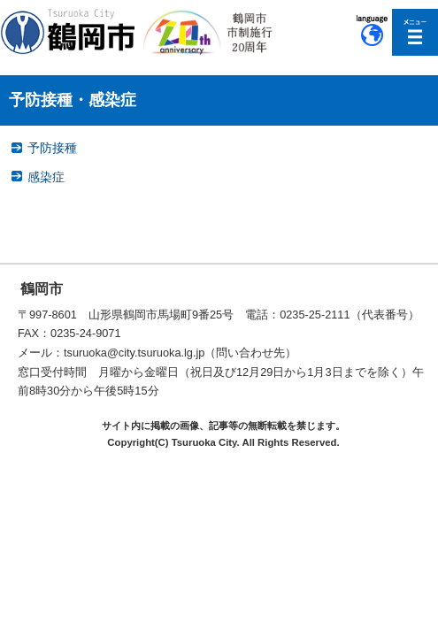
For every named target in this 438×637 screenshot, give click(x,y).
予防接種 (52, 148)
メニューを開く (415, 32)
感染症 (46, 177)
